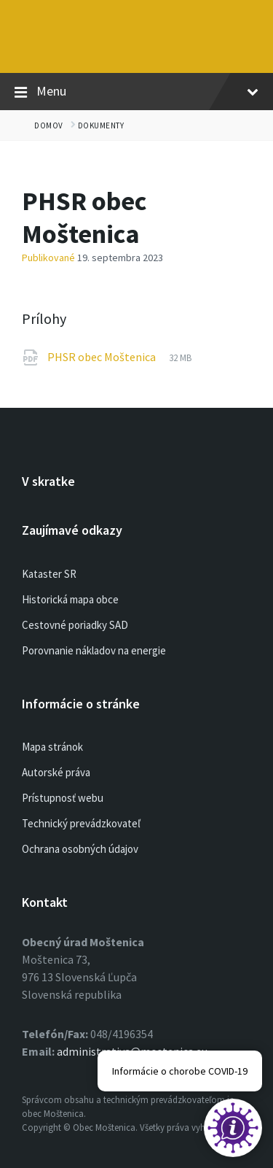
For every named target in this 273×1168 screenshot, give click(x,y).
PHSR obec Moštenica (102, 356)
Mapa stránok (52, 747)
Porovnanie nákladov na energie (94, 650)
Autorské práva (56, 772)
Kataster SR (49, 574)
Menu (136, 91)
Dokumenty (101, 125)
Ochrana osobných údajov (80, 849)
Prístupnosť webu (62, 798)
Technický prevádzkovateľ (81, 823)
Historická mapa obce (70, 599)
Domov (48, 125)
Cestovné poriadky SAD (75, 625)
